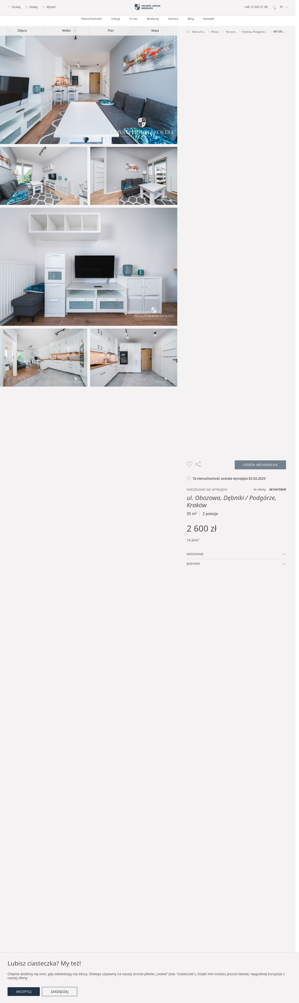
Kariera (173, 19)
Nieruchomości (91, 19)
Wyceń (49, 7)
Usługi (115, 19)
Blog (191, 19)
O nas (133, 19)
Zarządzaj (59, 991)
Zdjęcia (22, 31)
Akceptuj (23, 991)
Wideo (66, 31)
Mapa (155, 31)
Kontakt (208, 19)
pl (284, 7)
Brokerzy (153, 19)
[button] (284, 7)
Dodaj (31, 7)
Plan (111, 31)
